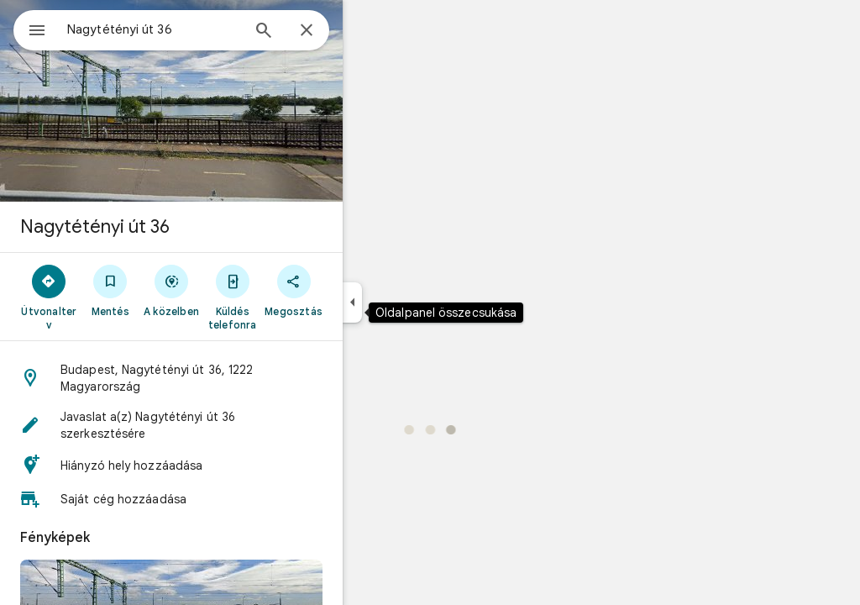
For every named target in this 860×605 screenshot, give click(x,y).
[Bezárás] (367, 31)
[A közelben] (232, 289)
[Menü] (30, 28)
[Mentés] (171, 289)
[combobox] (197, 29)
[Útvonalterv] (109, 296)
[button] (231, 378)
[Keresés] (324, 32)
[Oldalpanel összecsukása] (412, 302)
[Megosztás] (354, 289)
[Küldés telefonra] (292, 296)
